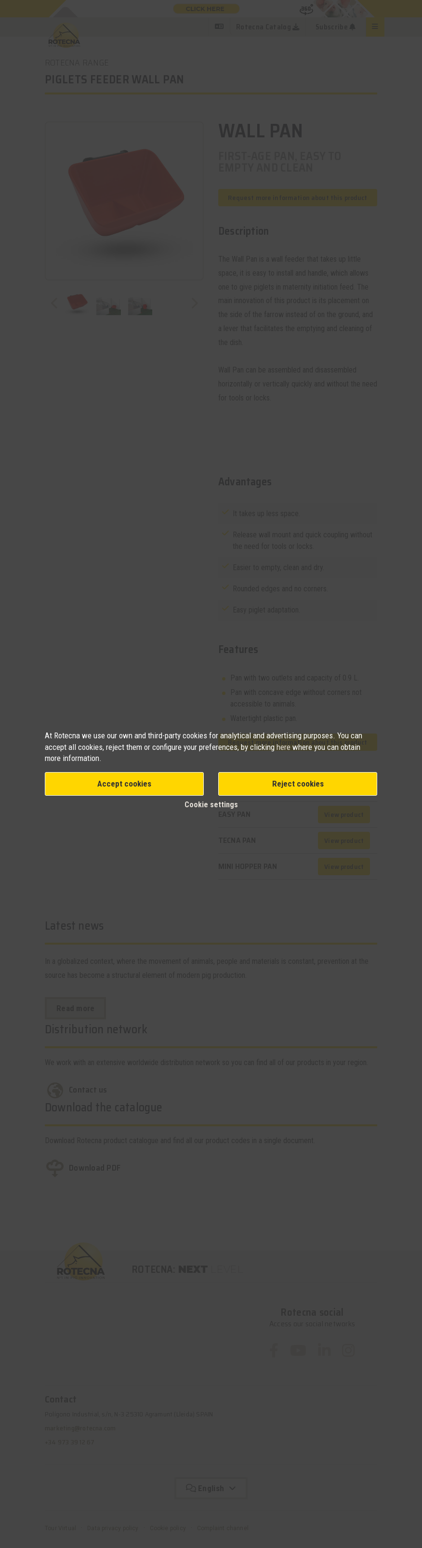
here (284, 747)
